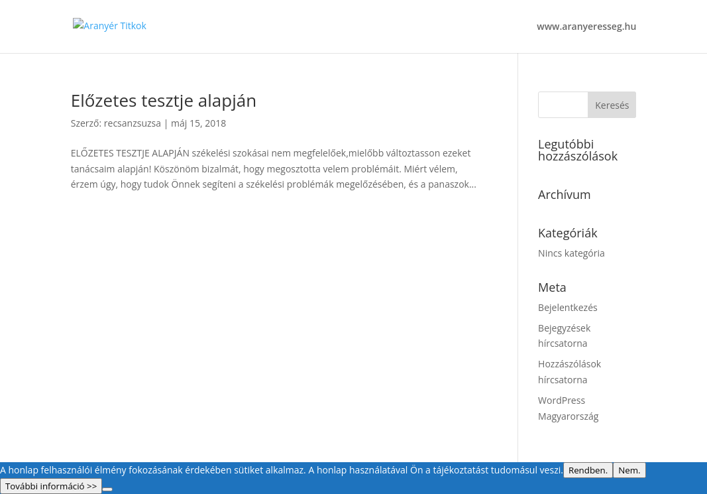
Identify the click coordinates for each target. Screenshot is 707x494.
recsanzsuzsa (132, 123)
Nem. (629, 470)
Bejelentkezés (568, 307)
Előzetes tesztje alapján (163, 100)
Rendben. (588, 470)
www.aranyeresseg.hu (586, 27)
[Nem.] (107, 489)
